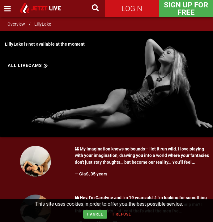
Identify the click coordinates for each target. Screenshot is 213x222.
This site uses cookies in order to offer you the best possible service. (109, 204)
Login (131, 8)
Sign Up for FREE (186, 9)
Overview (16, 24)
